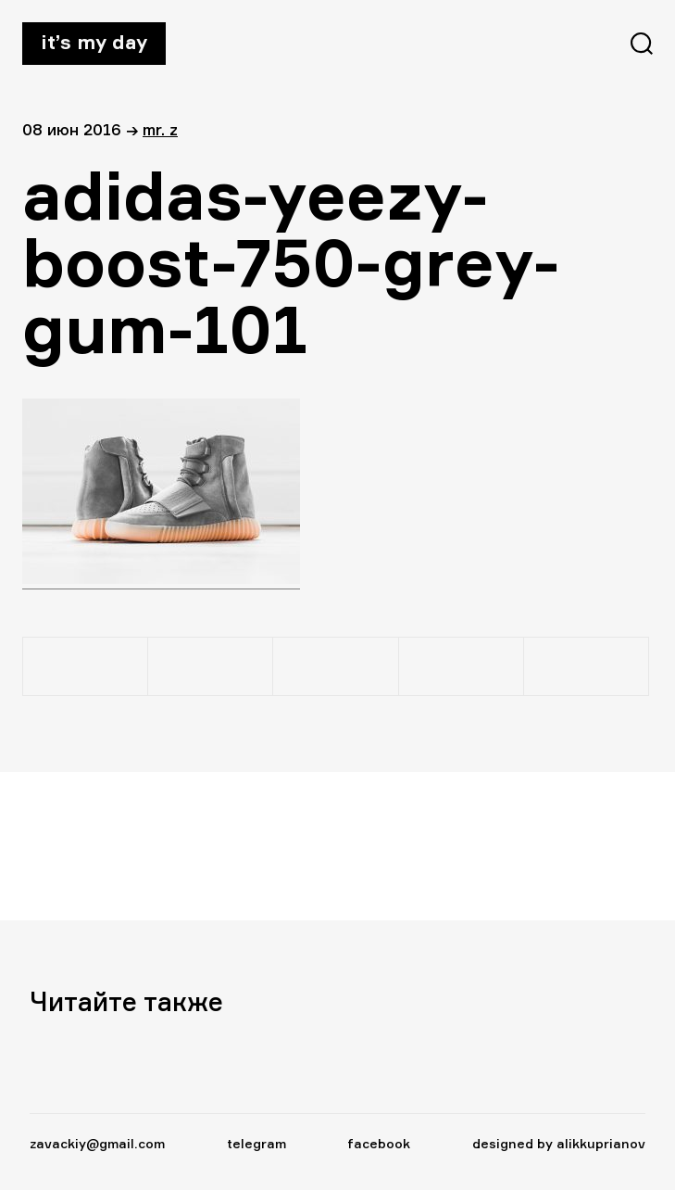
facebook (378, 1143)
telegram (256, 1143)
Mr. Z (160, 129)
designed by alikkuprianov (558, 1143)
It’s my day (94, 42)
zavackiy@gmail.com (97, 1143)
